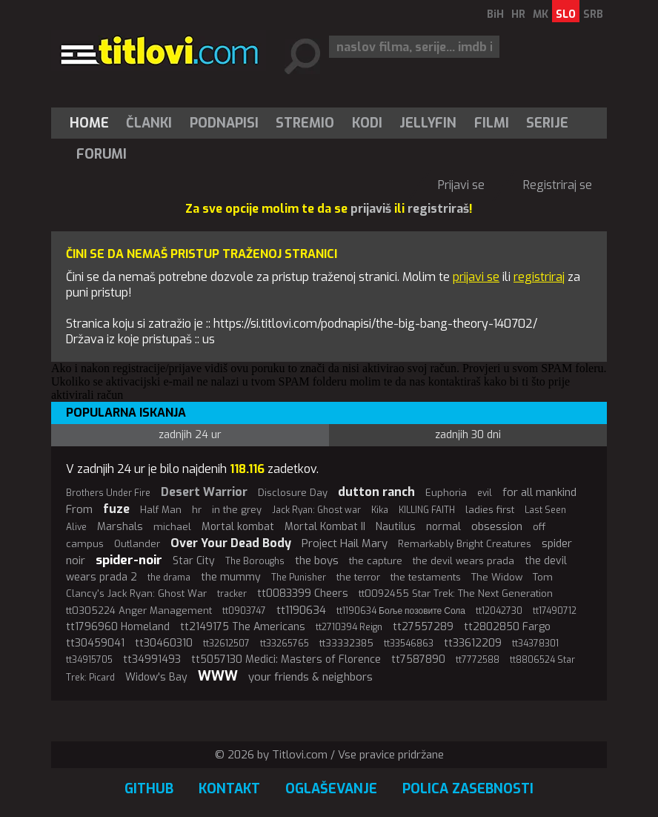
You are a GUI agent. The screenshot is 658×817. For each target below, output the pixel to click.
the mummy (231, 577)
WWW (218, 676)
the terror (358, 577)
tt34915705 (89, 660)
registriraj (539, 277)
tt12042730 (499, 611)
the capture (375, 561)
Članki (149, 123)
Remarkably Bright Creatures (464, 544)
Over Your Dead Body (230, 543)
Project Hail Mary (345, 543)
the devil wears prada (463, 561)
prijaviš (370, 208)
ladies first (489, 509)
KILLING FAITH (427, 510)
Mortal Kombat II (325, 527)
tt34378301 (535, 643)
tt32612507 (226, 643)
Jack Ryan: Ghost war (316, 510)
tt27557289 (423, 627)
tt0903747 (244, 611)
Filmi (491, 123)
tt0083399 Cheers (302, 593)
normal (443, 527)
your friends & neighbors (310, 676)
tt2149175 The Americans (242, 627)
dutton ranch (376, 492)
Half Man (161, 509)
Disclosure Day (293, 492)
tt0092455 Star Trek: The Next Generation (456, 593)
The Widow (496, 577)
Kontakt (229, 789)
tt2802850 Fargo (507, 627)
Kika (379, 510)
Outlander (137, 544)
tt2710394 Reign (349, 627)
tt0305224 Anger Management (139, 610)
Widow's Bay (156, 677)
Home (89, 123)
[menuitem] (93, 123)
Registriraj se (557, 185)
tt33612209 (473, 643)
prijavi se (476, 277)
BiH (495, 14)
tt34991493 (152, 659)
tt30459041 (95, 643)
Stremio (305, 123)
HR (518, 14)
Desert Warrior (204, 492)
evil (484, 493)
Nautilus (396, 527)
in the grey (237, 509)
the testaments (426, 577)
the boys (317, 560)
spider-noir (129, 560)
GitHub (148, 789)
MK (540, 14)
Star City (194, 561)
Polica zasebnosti (468, 789)
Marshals (120, 527)
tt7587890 (418, 659)
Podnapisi (224, 123)
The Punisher (298, 577)
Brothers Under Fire (108, 493)
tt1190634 (301, 610)
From (79, 509)
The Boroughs (255, 561)
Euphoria (446, 492)
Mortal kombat (238, 527)
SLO (566, 14)
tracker (232, 594)
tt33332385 (346, 643)
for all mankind (539, 492)
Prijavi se (461, 185)
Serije (547, 123)
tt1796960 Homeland (118, 627)
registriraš (438, 208)
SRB (593, 14)
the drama (168, 577)
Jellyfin (427, 123)
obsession (496, 526)
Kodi (367, 123)
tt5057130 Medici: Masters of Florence (286, 659)
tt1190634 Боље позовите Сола (400, 611)
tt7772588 (477, 660)
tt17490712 (554, 611)
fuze (116, 509)
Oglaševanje (331, 789)
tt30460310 (164, 643)
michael (172, 526)
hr (197, 509)
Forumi (101, 154)
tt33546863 (408, 643)
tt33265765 (284, 643)
